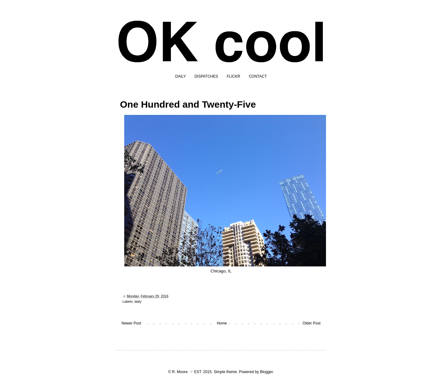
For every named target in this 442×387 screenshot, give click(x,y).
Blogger (266, 372)
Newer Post (131, 323)
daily (137, 301)
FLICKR (233, 76)
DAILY (180, 76)
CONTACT (258, 76)
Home (222, 323)
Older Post (312, 323)
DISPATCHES (206, 76)
